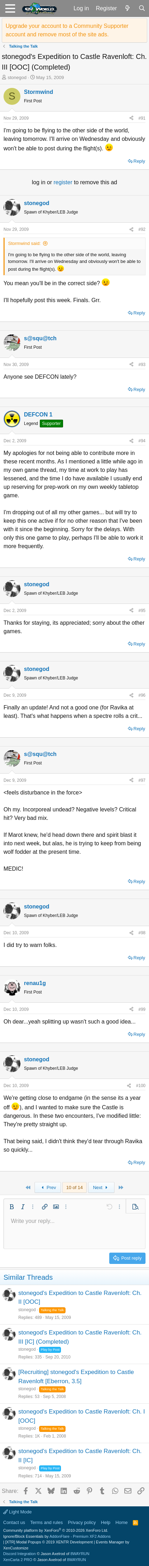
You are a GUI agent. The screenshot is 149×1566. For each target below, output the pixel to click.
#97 (141, 780)
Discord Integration (19, 1554)
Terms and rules (46, 1522)
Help (106, 1522)
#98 (141, 932)
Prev (47, 1187)
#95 (141, 610)
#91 (141, 118)
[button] (10, 8)
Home (122, 1522)
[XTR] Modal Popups (49, 1542)
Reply (139, 161)
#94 (141, 440)
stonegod (17, 77)
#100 (140, 1085)
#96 (141, 695)
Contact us (14, 1522)
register (64, 182)
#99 (141, 1009)
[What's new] (127, 8)
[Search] (142, 8)
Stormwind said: (24, 243)
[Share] (131, 118)
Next (101, 1187)
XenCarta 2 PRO (17, 1560)
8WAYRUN (79, 1554)
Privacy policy (82, 1522)
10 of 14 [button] (74, 1187)
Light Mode (17, 1511)
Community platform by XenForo (55, 1530)
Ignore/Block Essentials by (57, 1536)
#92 (141, 229)
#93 (141, 364)
